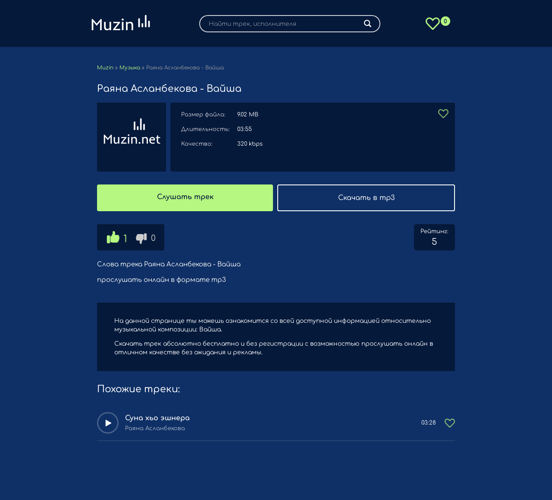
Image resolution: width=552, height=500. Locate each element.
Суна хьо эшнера (157, 418)
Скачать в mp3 (366, 198)
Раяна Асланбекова (155, 428)
